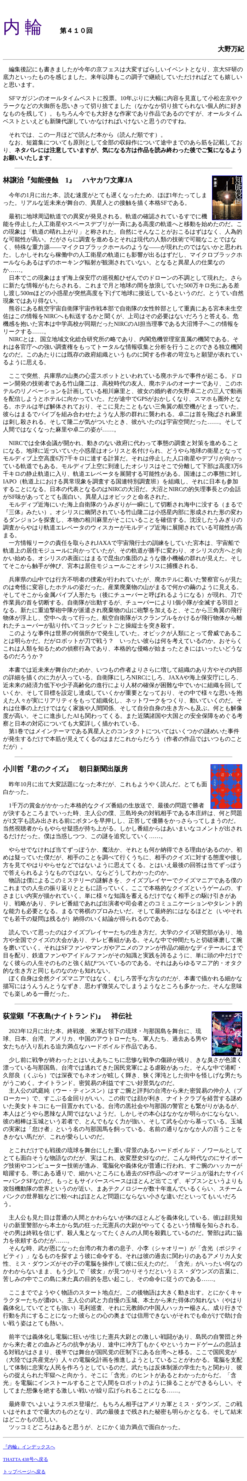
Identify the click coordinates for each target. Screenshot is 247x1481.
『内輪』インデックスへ (29, 1447)
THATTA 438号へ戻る (25, 1459)
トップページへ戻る (24, 1471)
